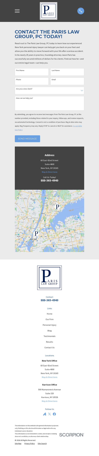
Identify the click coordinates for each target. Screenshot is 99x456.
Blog (49, 330)
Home (49, 313)
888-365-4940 (49, 180)
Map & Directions (49, 172)
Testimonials (49, 336)
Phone (18, 79)
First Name (20, 70)
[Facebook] (54, 414)
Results (49, 342)
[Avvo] (44, 414)
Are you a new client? (24, 89)
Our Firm (49, 319)
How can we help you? (24, 98)
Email (54, 79)
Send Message (27, 138)
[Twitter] (49, 414)
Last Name (56, 70)
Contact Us (49, 347)
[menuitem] (18, 443)
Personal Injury (49, 325)
